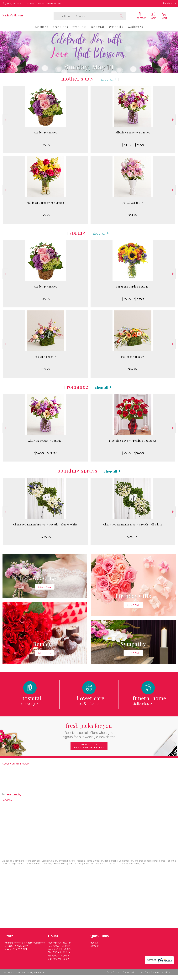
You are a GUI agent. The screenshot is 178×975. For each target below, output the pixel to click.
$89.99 (45, 369)
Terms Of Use (113, 972)
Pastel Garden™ (133, 202)
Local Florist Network (149, 972)
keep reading (14, 794)
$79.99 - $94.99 (133, 453)
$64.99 (133, 215)
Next (173, 119)
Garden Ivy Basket (45, 132)
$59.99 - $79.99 (133, 299)
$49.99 (45, 145)
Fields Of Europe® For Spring (45, 202)
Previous (5, 119)
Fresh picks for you (89, 730)
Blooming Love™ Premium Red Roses (133, 440)
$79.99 (45, 215)
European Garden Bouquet (133, 286)
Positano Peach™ (45, 356)
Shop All (107, 79)
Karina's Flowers (13, 15)
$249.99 (45, 537)
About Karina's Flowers (16, 763)
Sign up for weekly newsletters (89, 746)
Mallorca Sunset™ (132, 356)
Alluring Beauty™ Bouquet (133, 132)
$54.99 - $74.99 (133, 145)
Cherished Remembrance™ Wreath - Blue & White (45, 524)
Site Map (166, 972)
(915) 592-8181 (14, 3)
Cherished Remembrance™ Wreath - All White (132, 524)
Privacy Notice (129, 972)
